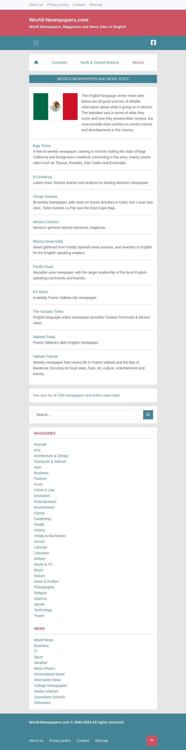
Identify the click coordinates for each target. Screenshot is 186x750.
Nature (39, 576)
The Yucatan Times (48, 312)
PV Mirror (40, 292)
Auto (38, 467)
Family (39, 513)
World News (43, 640)
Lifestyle (40, 547)
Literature (41, 553)
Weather (41, 663)
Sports (39, 604)
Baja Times (42, 146)
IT (35, 651)
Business (41, 473)
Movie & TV (43, 564)
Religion (40, 593)
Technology (43, 610)
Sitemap (95, 5)
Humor (39, 542)
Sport (38, 657)
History (39, 530)
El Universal (42, 177)
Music (39, 570)
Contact (79, 5)
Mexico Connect (46, 222)
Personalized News (49, 674)
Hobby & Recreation (50, 536)
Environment (44, 507)
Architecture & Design (51, 456)
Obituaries (42, 703)
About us (36, 5)
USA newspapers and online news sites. (89, 395)
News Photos (44, 668)
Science (40, 599)
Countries (59, 62)
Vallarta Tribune (45, 356)
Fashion (40, 479)
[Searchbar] (88, 414)
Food (38, 484)
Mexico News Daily (48, 241)
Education (42, 496)
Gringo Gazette (45, 197)
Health (39, 524)
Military (40, 559)
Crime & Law (44, 490)
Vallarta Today (44, 337)
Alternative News (47, 680)
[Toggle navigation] (35, 42)
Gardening (42, 519)
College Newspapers (50, 686)
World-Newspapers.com (58, 20)
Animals (40, 444)
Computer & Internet (50, 461)
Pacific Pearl (43, 267)
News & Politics (46, 581)
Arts (37, 450)
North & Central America (99, 62)
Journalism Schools (49, 697)
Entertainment (45, 502)
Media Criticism (46, 691)
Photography (44, 587)
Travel (39, 616)
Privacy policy (58, 5)
